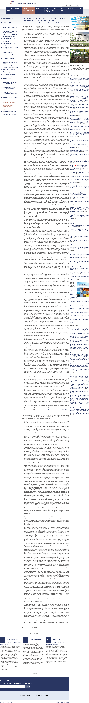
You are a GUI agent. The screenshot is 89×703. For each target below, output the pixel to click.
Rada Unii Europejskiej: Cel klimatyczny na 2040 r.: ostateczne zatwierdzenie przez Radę (79, 236)
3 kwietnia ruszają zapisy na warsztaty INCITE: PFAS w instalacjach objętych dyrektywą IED (10, 641)
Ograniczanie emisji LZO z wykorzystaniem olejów (8, 55)
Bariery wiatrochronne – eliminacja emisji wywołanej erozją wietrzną (10, 98)
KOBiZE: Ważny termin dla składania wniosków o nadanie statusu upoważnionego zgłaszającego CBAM (79, 106)
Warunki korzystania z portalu (27, 695)
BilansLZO (54, 9)
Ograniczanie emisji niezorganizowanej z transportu (10, 79)
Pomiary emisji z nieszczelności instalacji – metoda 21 (10, 52)
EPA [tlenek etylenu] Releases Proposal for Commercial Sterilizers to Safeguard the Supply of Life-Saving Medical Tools (79, 186)
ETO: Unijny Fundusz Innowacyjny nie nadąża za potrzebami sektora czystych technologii (79, 146)
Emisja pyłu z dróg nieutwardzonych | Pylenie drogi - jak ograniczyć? (10, 94)
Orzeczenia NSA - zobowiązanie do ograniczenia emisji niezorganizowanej (10, 83)
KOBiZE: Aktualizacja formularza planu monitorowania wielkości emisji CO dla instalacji (79, 278)
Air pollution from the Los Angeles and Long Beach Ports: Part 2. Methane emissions (79, 321)
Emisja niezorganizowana (28, 9)
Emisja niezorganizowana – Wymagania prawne (9, 19)
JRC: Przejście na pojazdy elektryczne (79, 240)
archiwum (34, 673)
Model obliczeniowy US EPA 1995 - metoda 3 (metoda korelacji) (10, 35)
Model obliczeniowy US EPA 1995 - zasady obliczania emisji (10, 44)
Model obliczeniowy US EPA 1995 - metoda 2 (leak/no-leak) (10, 32)
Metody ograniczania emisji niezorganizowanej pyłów (9, 75)
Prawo (37, 8)
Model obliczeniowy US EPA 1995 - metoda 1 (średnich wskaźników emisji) (10, 27)
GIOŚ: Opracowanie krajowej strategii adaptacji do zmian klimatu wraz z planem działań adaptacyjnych (79, 128)
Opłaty (17, 8)
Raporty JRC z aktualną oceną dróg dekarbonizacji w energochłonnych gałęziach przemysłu (56, 641)
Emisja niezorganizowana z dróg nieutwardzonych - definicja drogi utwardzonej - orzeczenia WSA (10, 113)
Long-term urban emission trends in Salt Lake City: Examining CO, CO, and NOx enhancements (76, 294)
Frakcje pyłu (62, 9)
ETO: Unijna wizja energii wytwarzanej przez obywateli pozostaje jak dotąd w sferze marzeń (79, 225)
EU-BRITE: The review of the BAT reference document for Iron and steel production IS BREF (79, 231)
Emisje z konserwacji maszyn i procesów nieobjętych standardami (10, 66)
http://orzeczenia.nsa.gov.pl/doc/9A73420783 (58, 625)
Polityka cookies (40, 695)
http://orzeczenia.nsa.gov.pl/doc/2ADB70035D (56, 409)
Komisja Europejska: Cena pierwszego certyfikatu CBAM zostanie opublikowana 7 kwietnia (79, 140)
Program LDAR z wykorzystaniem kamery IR (10, 48)
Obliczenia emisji (10, 9)
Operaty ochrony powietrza (47, 10)
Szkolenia (79, 8)
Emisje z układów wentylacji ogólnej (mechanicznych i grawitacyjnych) (9, 71)
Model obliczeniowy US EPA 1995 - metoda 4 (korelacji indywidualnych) (10, 40)
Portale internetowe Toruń (62, 702)
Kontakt (70, 8)
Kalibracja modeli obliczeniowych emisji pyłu (10, 63)
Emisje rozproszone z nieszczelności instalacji (8, 23)
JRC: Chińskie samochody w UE (77, 221)
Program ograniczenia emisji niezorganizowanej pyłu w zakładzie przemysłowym (9, 89)
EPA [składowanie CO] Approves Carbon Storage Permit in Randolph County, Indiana (79, 268)
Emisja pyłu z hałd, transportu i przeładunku (9, 59)
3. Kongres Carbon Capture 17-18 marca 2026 (36, 639)
